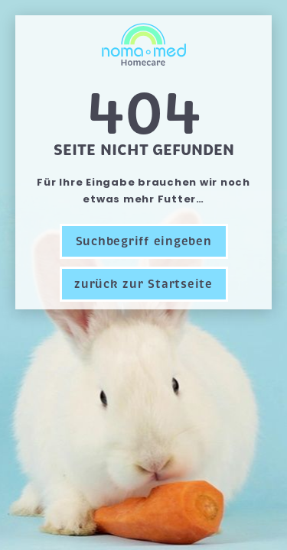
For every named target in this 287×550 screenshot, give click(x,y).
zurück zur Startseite (143, 284)
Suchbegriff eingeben (144, 241)
